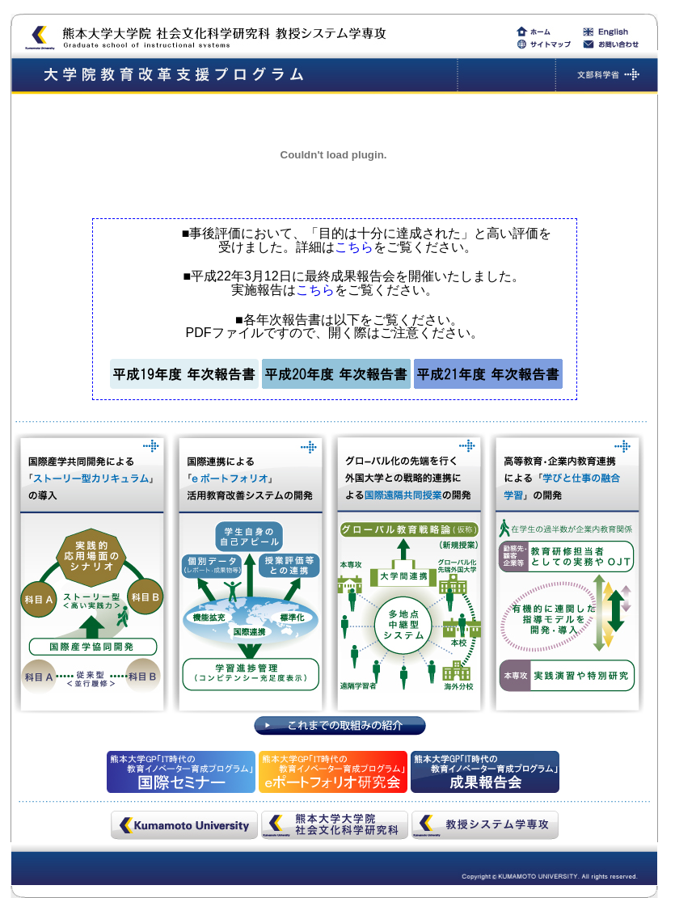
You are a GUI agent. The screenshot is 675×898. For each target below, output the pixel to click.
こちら (354, 247)
